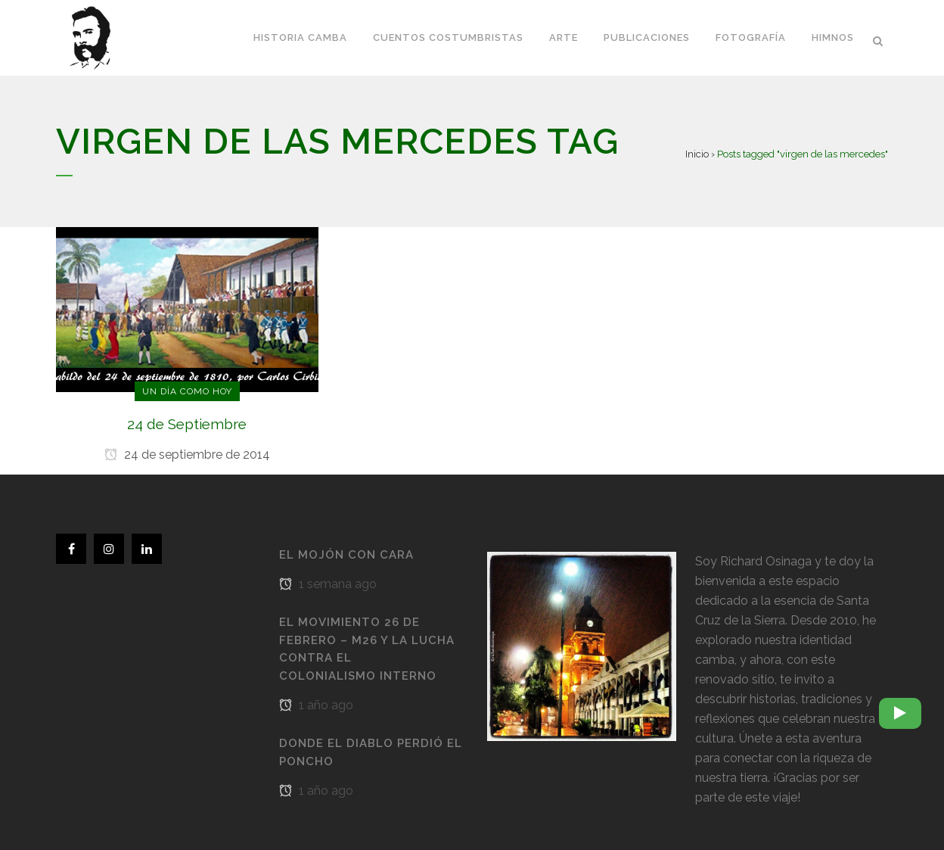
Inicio (697, 154)
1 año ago (316, 705)
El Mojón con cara (346, 555)
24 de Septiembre (187, 424)
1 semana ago (328, 584)
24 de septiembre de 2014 (187, 454)
